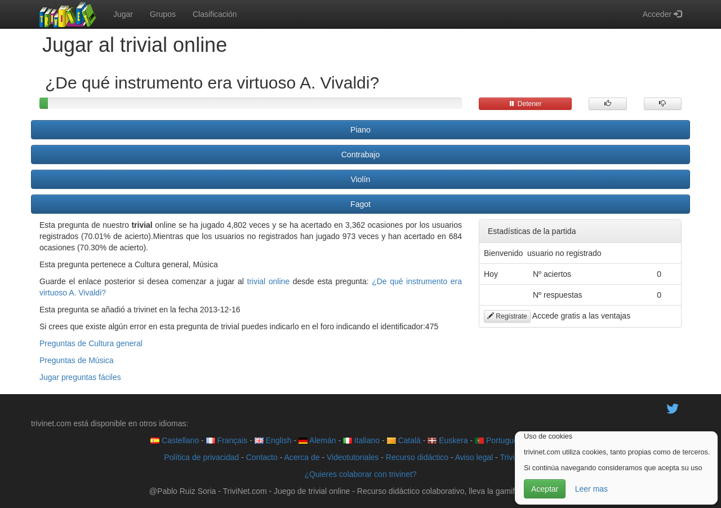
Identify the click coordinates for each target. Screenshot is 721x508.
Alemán (317, 440)
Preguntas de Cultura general (91, 343)
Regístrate (507, 316)
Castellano (174, 440)
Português (498, 440)
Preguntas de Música (76, 360)
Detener (525, 104)
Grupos (163, 14)
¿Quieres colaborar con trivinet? (360, 474)
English (273, 440)
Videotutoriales (353, 457)
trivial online (268, 281)
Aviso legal (474, 457)
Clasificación (215, 14)
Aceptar (544, 488)
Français (227, 440)
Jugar (123, 14)
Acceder (662, 14)
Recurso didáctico (417, 457)
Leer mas (591, 488)
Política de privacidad (201, 457)
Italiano (361, 440)
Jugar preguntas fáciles (80, 377)
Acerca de (301, 457)
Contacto (262, 457)
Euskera (448, 440)
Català (404, 440)
